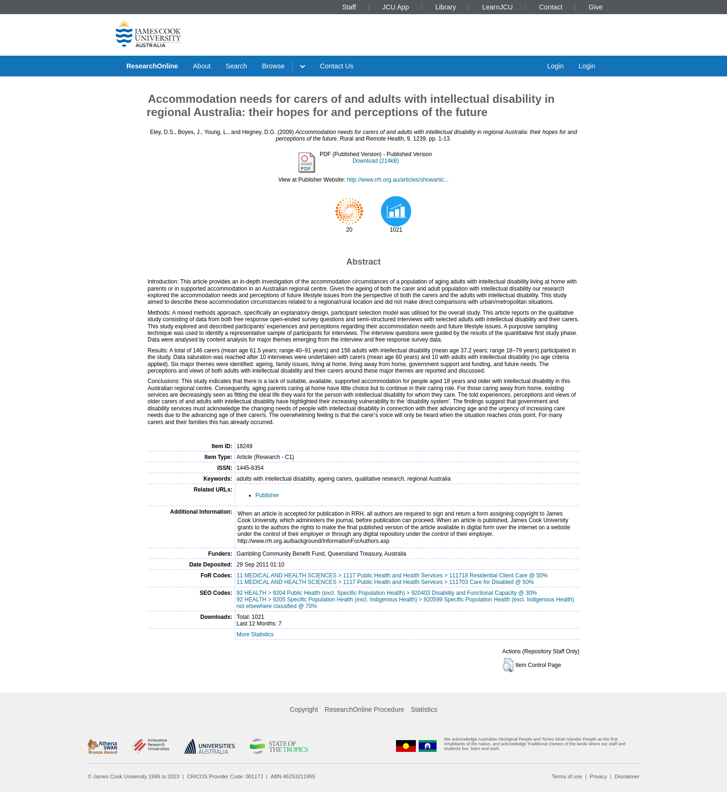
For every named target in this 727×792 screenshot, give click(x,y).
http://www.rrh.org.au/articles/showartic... (398, 179)
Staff (349, 7)
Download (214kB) (376, 161)
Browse (273, 66)
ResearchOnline (152, 66)
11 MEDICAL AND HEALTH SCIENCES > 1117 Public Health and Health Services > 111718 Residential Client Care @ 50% (392, 575)
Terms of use (567, 776)
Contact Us (337, 66)
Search (236, 66)
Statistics (424, 709)
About (202, 66)
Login (555, 66)
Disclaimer (627, 776)
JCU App (395, 7)
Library (445, 7)
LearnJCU (497, 7)
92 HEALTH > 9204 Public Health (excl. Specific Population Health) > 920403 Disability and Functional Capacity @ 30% (387, 593)
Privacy (598, 776)
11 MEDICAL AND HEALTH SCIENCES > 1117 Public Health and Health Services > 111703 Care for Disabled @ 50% (385, 582)
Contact (550, 7)
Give (596, 7)
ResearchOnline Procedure (365, 709)
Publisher (267, 495)
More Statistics (255, 634)
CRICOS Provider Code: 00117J (225, 776)
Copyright (304, 709)
